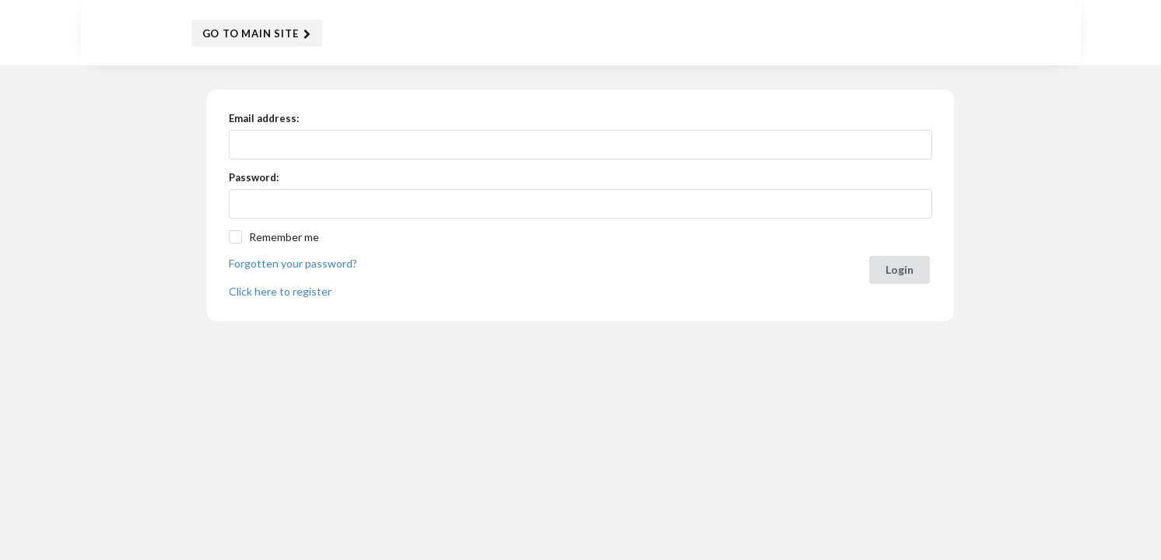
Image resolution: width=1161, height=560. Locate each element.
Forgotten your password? (293, 263)
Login (900, 269)
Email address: (264, 118)
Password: (254, 177)
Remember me (284, 236)
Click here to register (280, 291)
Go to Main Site (257, 33)
